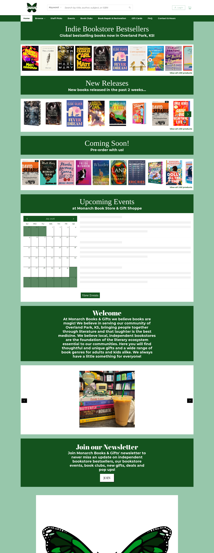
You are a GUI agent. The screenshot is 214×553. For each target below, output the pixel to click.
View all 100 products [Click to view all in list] (181, 73)
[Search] (130, 7)
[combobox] (55, 7)
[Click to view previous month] (27, 219)
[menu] (107, 18)
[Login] (178, 7)
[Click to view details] (30, 58)
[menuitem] (26, 18)
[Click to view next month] (73, 219)
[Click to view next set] (187, 114)
